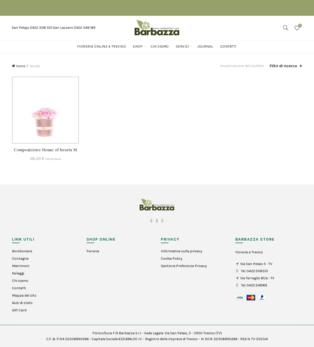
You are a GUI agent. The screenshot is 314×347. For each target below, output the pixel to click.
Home (20, 66)
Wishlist (299, 25)
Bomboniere (22, 251)
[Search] (286, 28)
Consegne (20, 258)
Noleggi (18, 273)
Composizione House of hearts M (45, 150)
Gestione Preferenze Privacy (184, 266)
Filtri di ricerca (283, 65)
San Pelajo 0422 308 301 (32, 27)
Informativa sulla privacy (181, 251)
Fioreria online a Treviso (101, 46)
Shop (137, 46)
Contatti (228, 46)
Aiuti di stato (22, 303)
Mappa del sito (24, 295)
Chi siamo (160, 46)
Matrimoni (20, 266)
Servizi (182, 46)
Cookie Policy (171, 258)
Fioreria (93, 251)
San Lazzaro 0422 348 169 (74, 27)
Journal (205, 46)
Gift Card (19, 310)
